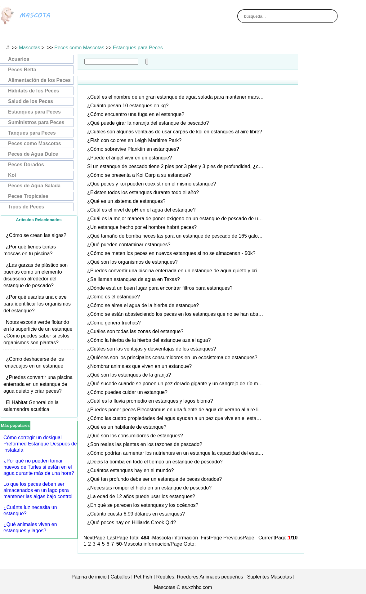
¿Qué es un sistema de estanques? (126, 201)
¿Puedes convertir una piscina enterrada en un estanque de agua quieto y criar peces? (38, 384)
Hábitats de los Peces (33, 90)
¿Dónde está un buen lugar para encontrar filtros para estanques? (160, 288)
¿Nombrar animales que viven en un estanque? (139, 366)
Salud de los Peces (30, 101)
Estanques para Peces (138, 47)
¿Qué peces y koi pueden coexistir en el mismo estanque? (151, 183)
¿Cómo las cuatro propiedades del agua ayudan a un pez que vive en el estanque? (178, 418)
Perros (159, 36)
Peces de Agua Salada (34, 185)
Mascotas (29, 47)
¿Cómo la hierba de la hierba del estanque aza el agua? (149, 340)
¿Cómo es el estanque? (113, 296)
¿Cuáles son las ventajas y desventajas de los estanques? (151, 348)
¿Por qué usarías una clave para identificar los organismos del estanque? (37, 303)
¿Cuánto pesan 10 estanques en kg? (127, 105)
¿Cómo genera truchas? (114, 322)
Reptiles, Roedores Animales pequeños (199, 576)
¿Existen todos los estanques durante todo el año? (143, 192)
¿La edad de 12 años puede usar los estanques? (141, 496)
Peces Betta (22, 69)
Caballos (120, 576)
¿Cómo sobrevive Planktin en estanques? (133, 149)
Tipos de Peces (26, 206)
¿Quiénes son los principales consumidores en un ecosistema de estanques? (172, 357)
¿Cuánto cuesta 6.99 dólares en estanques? (136, 513)
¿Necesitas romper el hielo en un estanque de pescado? (149, 487)
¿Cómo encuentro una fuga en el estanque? (135, 114)
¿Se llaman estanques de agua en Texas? (133, 279)
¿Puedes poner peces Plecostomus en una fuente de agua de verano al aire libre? (177, 409)
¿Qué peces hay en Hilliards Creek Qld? (131, 522)
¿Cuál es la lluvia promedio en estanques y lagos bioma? (150, 401)
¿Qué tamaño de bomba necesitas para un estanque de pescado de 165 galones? (177, 236)
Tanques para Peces (32, 133)
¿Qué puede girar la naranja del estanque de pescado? (148, 123)
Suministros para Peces (36, 122)
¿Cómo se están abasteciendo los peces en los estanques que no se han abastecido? (178, 314)
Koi (12, 175)
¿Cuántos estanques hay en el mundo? (130, 470)
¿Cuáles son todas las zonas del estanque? (135, 331)
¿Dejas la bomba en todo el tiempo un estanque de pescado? (155, 461)
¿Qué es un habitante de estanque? (126, 427)
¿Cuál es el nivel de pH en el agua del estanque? (141, 209)
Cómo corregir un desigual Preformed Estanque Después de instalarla (40, 444)
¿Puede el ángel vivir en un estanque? (129, 157)
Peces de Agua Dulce (33, 154)
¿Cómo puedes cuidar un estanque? (127, 392)
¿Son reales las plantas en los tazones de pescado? (144, 444)
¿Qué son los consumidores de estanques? (135, 435)
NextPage (94, 537)
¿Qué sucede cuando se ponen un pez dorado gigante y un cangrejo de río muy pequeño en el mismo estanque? (178, 383)
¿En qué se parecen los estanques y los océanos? (142, 505)
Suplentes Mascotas (269, 576)
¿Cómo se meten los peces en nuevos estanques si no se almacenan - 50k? (171, 253)
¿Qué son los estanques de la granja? (129, 374)
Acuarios (18, 59)
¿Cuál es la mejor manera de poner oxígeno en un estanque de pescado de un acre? (178, 218)
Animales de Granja (285, 36)
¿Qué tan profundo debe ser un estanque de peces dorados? (154, 479)
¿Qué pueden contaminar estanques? (129, 244)
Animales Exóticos (222, 36)
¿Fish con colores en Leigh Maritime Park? (134, 140)
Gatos (96, 36)
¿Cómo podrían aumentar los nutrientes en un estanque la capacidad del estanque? (178, 453)
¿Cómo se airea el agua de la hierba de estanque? (143, 305)
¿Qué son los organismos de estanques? (132, 262)
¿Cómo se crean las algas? (36, 235)
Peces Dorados (26, 164)
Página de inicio (89, 576)
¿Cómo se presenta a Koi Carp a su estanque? (139, 175)
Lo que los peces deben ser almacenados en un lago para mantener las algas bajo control (37, 490)
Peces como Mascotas (79, 47)
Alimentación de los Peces (39, 80)
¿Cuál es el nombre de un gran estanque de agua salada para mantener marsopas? (178, 97)
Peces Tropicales (28, 196)
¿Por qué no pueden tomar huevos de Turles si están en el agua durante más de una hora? (38, 467)
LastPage (117, 537)
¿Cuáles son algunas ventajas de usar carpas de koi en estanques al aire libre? (174, 131)
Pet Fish (143, 576)
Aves (32, 36)
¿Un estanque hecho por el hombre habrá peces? (142, 227)
